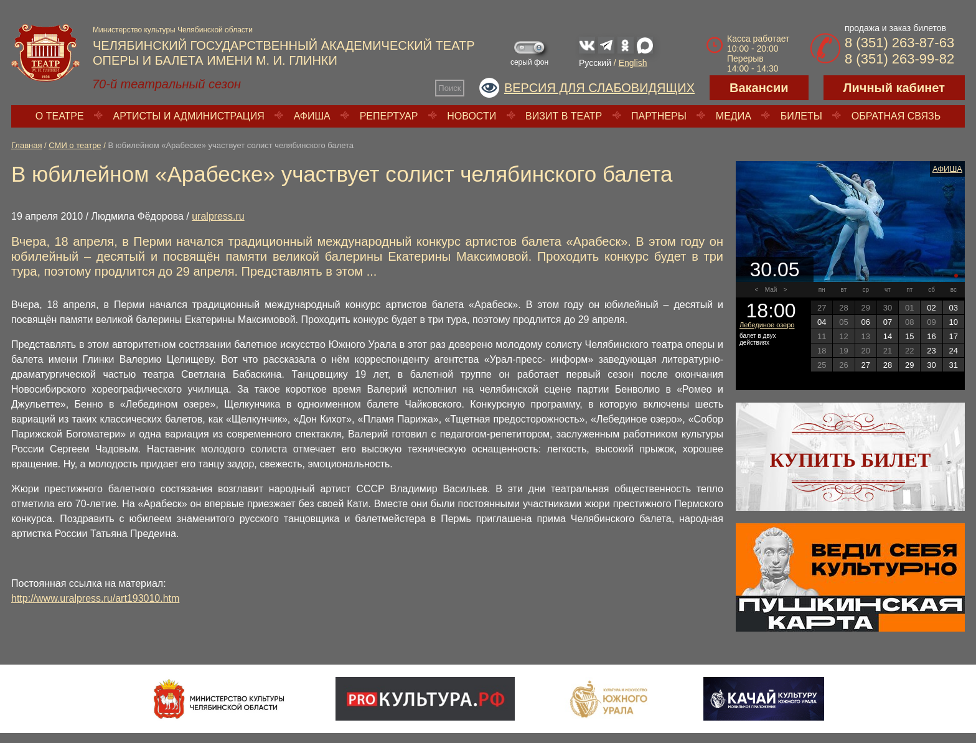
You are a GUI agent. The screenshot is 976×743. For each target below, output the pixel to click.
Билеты (801, 116)
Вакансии (759, 88)
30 (931, 365)
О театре (59, 116)
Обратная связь (896, 116)
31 (953, 365)
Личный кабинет (894, 88)
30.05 (774, 269)
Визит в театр (563, 116)
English (633, 63)
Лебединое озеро (766, 325)
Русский (595, 63)
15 (909, 336)
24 (953, 350)
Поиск (449, 88)
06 (865, 322)
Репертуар (389, 116)
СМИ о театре (75, 145)
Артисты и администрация (189, 116)
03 (953, 307)
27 (865, 365)
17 (953, 336)
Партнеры (659, 116)
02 (931, 307)
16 (931, 336)
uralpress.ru (218, 216)
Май (771, 289)
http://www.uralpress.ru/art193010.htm (95, 598)
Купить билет (850, 460)
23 (931, 350)
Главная (26, 145)
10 (953, 322)
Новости (471, 116)
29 (909, 365)
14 (887, 336)
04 (821, 322)
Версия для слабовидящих (599, 88)
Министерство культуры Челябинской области (173, 30)
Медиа (733, 116)
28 (887, 365)
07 (887, 322)
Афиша (312, 116)
